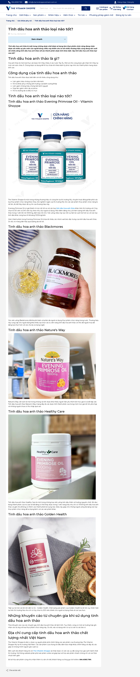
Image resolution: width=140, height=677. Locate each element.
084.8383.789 (16, 2)
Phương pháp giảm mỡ (101, 15)
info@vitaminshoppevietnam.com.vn (43, 2)
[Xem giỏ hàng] (128, 8)
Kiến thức (68, 15)
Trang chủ (11, 15)
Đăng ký (131, 2)
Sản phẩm (38, 15)
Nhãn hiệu (54, 15)
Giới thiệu (24, 15)
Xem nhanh (37, 39)
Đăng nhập (122, 2)
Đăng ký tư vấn (123, 15)
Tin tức (81, 15)
